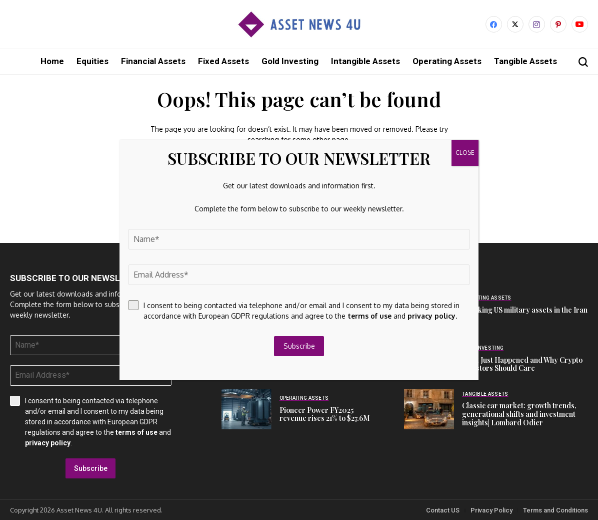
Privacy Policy (491, 509)
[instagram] (536, 24)
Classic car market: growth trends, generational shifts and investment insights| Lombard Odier (519, 413)
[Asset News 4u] (299, 24)
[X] (515, 24)
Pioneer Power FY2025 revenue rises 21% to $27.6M (325, 414)
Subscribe (91, 468)
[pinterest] (558, 24)
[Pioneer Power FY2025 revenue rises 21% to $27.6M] (247, 409)
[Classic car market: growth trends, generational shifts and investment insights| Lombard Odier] (429, 409)
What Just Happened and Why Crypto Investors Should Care (522, 364)
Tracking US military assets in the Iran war (525, 314)
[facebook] (494, 24)
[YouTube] (580, 24)
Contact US (443, 509)
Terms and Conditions (555, 509)
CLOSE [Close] (465, 152)
